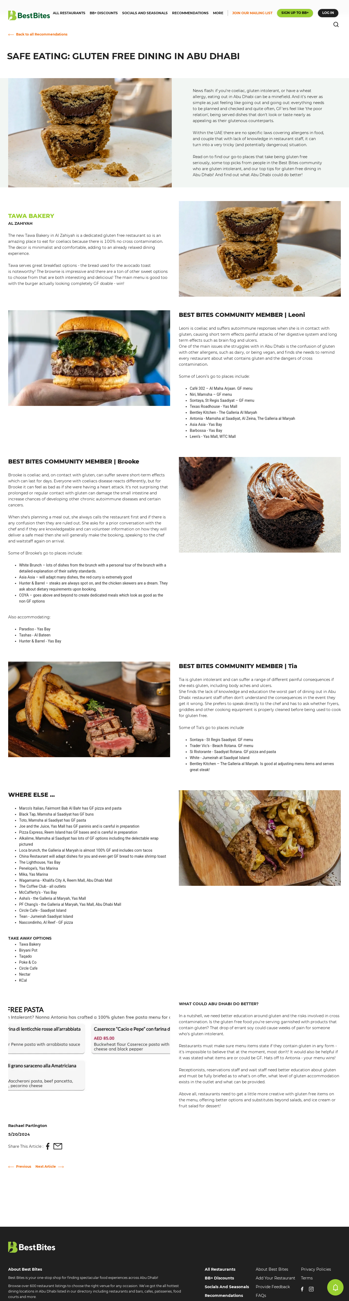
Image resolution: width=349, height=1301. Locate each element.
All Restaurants (220, 1269)
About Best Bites (272, 1269)
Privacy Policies (316, 1269)
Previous (23, 1166)
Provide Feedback (273, 1286)
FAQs (261, 1295)
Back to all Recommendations (41, 34)
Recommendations (224, 1295)
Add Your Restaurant (275, 1278)
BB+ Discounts (219, 1278)
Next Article (45, 1166)
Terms (307, 1278)
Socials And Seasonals (227, 1286)
